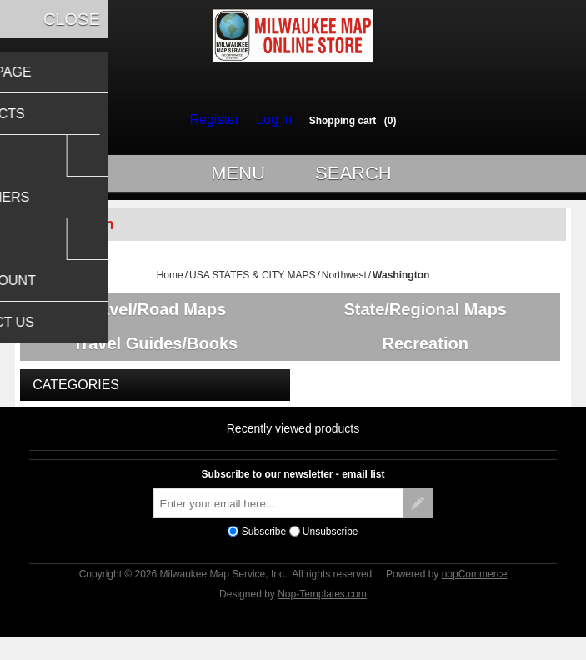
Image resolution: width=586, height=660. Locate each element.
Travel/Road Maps (155, 317)
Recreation (430, 357)
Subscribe (264, 550)
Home (170, 282)
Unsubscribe (330, 550)
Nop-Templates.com (322, 612)
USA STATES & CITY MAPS (252, 282)
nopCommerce (475, 592)
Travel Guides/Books (155, 357)
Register (218, 120)
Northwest (344, 282)
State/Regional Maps (431, 317)
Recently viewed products (293, 446)
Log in (270, 120)
